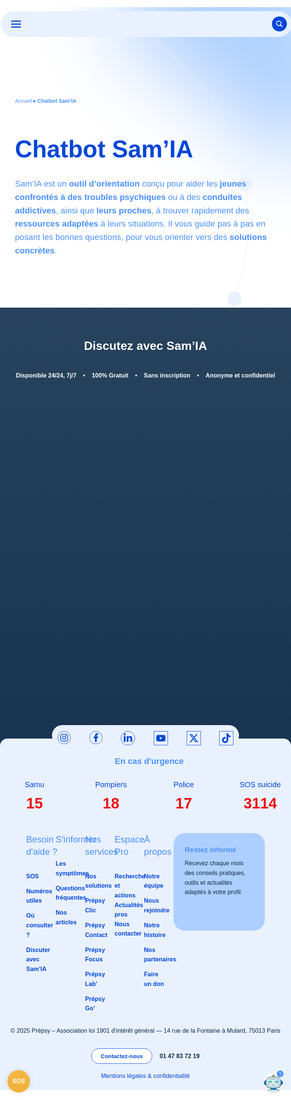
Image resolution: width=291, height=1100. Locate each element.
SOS (32, 876)
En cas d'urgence (149, 762)
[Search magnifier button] (278, 24)
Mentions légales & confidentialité (145, 1076)
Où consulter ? (39, 926)
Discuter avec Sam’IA (38, 960)
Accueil (23, 101)
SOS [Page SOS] (18, 1081)
